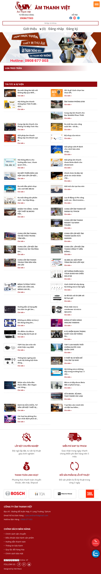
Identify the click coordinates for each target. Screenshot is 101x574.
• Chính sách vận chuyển (15, 534)
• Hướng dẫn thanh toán (15, 541)
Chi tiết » (21, 96)
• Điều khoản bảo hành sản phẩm (19, 537)
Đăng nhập (56, 29)
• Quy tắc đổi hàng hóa (14, 549)
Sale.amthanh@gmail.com (36, 515)
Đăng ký (72, 29)
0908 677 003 (26, 519)
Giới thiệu (30, 29)
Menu (97, 4)
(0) (42, 29)
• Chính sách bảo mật (13, 553)
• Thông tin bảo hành (13, 545)
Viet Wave (18, 569)
